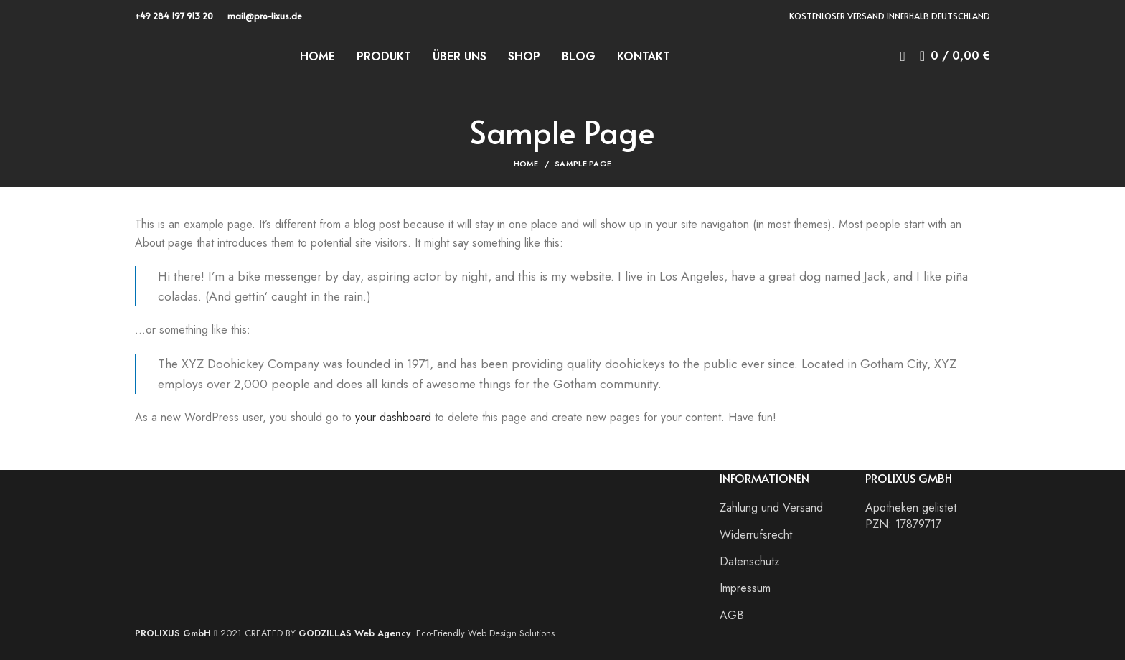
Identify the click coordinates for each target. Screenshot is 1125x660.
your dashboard (393, 417)
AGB (732, 615)
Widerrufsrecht (756, 535)
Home (526, 163)
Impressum (745, 588)
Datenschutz (750, 562)
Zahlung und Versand (771, 508)
